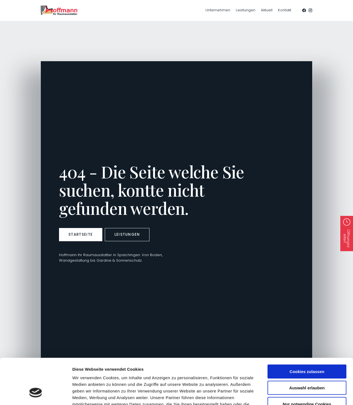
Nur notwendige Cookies (307, 365)
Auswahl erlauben (307, 348)
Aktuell (266, 10)
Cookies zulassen (307, 332)
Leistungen (245, 10)
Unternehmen (217, 10)
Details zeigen (190, 394)
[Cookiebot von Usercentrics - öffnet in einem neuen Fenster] (36, 394)
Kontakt (284, 10)
